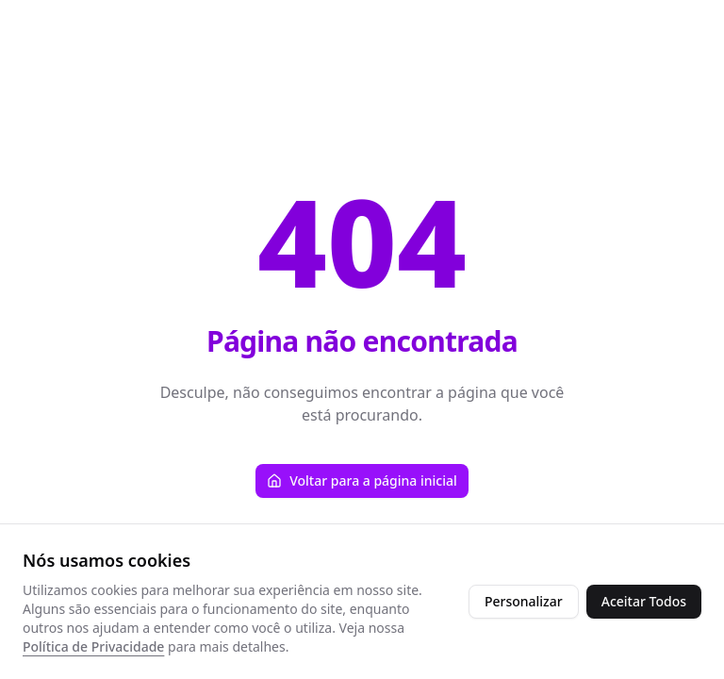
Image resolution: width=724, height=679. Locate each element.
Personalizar (524, 601)
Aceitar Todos (643, 601)
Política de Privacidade (93, 646)
